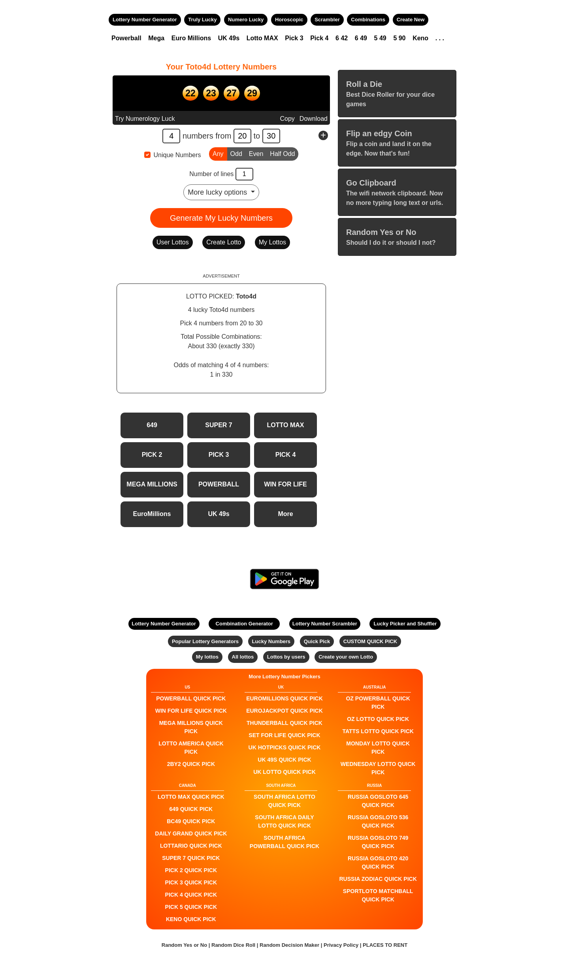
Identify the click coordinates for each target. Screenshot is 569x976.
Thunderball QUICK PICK (284, 723)
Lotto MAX (262, 38)
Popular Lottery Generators (205, 641)
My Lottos (272, 242)
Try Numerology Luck (145, 118)
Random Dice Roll (234, 945)
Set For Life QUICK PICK (284, 735)
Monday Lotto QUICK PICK (378, 747)
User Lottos (172, 242)
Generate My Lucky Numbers (221, 218)
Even (256, 153)
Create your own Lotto (345, 657)
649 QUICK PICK (191, 809)
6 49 (361, 38)
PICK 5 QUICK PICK (191, 907)
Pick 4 (319, 38)
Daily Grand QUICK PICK (191, 833)
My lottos (207, 657)
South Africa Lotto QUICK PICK (284, 801)
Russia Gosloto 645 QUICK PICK (378, 801)
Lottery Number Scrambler (324, 624)
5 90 (399, 38)
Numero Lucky (246, 20)
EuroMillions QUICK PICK (284, 698)
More (285, 514)
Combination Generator (244, 624)
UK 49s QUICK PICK (284, 759)
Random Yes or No (184, 945)
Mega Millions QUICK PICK (191, 727)
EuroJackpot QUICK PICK (284, 711)
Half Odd (282, 153)
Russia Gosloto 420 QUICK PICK (378, 862)
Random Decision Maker (289, 945)
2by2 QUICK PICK (191, 764)
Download (314, 118)
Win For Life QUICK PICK (191, 711)
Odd (236, 153)
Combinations (368, 20)
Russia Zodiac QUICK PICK (378, 879)
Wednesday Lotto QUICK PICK (378, 768)
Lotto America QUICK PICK (190, 747)
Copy (287, 118)
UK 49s (228, 38)
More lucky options (218, 192)
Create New (411, 20)
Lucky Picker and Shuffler (405, 624)
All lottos (243, 657)
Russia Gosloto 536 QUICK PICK (378, 821)
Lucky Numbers (271, 641)
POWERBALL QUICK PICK (191, 698)
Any (218, 153)
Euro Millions (191, 38)
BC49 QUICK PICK (191, 821)
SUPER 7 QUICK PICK (191, 858)
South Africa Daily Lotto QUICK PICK (284, 821)
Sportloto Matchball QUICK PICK (378, 895)
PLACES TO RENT (385, 945)
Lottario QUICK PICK (191, 846)
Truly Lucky (202, 20)
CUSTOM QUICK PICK (370, 641)
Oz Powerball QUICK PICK (378, 702)
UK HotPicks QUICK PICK (285, 747)
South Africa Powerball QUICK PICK (284, 842)
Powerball (126, 38)
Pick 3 (294, 38)
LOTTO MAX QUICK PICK (191, 797)
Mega (156, 38)
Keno (420, 38)
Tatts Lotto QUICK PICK (377, 731)
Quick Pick (317, 641)
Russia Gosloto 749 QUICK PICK (378, 842)
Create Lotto (223, 242)
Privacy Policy (341, 945)
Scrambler (327, 20)
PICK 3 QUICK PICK (191, 882)
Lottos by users (286, 657)
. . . (439, 38)
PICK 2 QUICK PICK (191, 870)
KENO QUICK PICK (191, 919)
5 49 (380, 38)
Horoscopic (289, 20)
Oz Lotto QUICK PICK (378, 719)
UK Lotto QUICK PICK (284, 772)
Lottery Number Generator (145, 20)
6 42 (341, 38)
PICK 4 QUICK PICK (191, 895)
